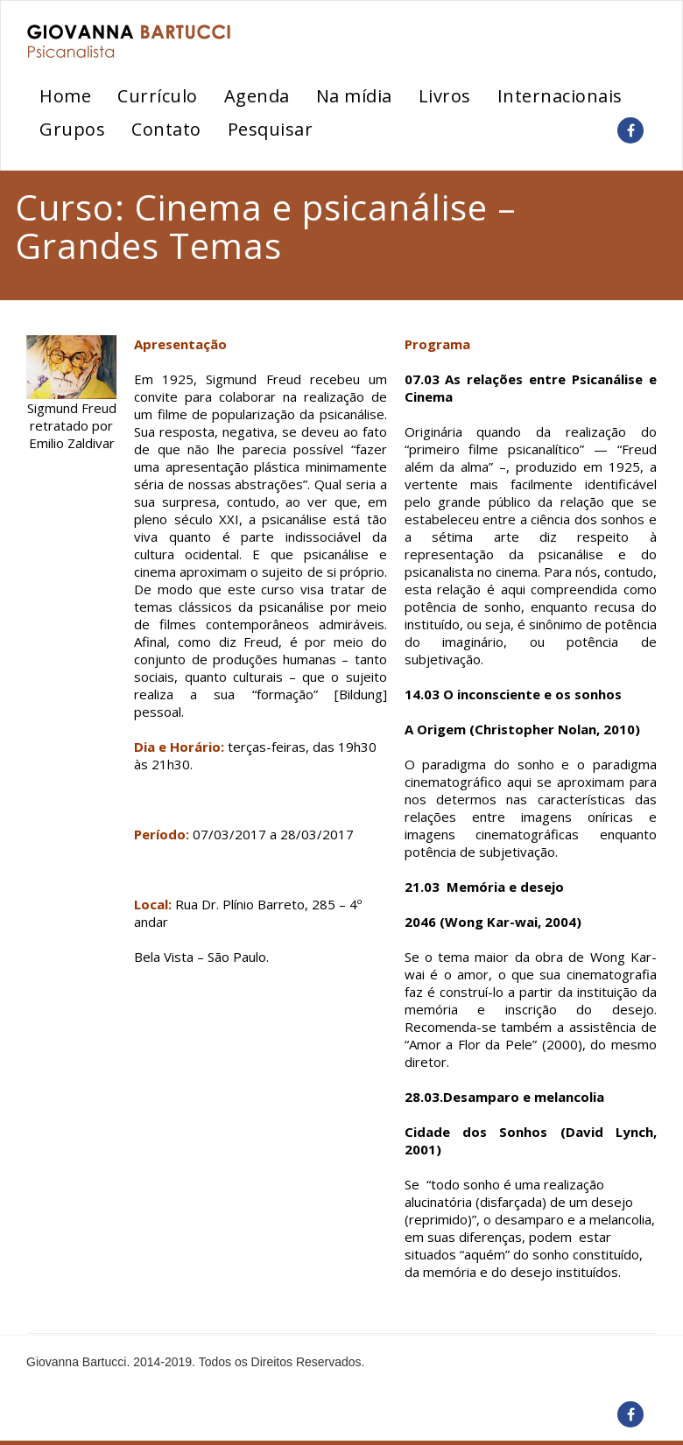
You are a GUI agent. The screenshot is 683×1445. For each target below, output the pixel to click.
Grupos (72, 129)
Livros (445, 96)
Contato (166, 129)
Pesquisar (270, 129)
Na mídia (354, 96)
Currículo (157, 96)
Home (65, 96)
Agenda (257, 96)
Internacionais (560, 96)
